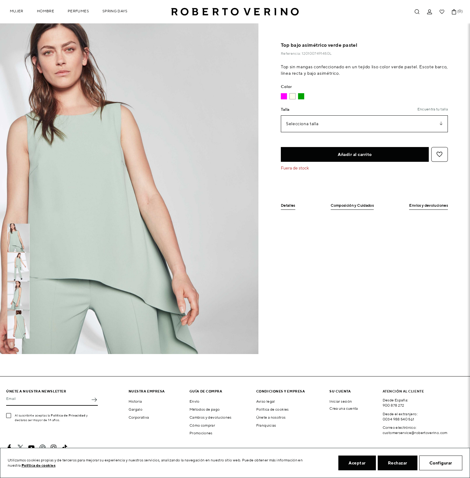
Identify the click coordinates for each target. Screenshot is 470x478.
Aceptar (357, 462)
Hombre (45, 11)
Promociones (201, 433)
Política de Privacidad (68, 415)
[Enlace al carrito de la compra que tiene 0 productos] (454, 11)
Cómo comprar (202, 425)
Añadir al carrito (355, 154)
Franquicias (266, 425)
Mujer (16, 11)
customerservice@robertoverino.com (415, 432)
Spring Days (115, 11)
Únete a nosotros (271, 417)
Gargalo (136, 409)
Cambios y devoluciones (210, 417)
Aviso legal (265, 401)
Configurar (440, 462)
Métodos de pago (204, 409)
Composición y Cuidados (352, 206)
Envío (194, 401)
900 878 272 (393, 405)
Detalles (288, 206)
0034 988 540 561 (398, 419)
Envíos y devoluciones (428, 206)
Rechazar (397, 462)
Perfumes (78, 11)
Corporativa (139, 417)
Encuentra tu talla (432, 109)
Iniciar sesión (340, 401)
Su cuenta (340, 391)
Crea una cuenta (343, 408)
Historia (135, 401)
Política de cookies (272, 409)
